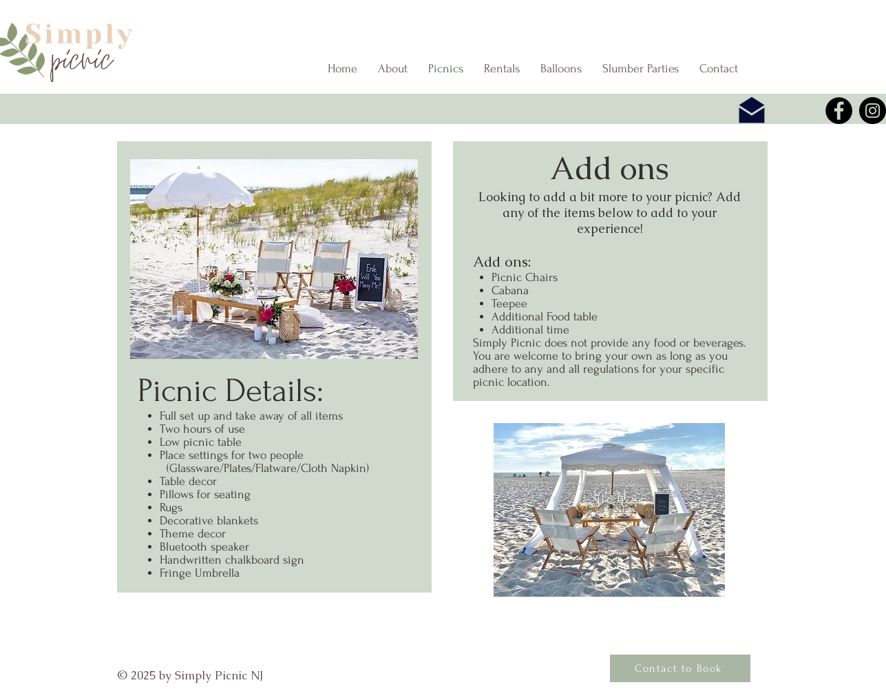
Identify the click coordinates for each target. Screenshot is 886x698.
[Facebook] (838, 110)
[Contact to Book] (680, 668)
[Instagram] (872, 110)
